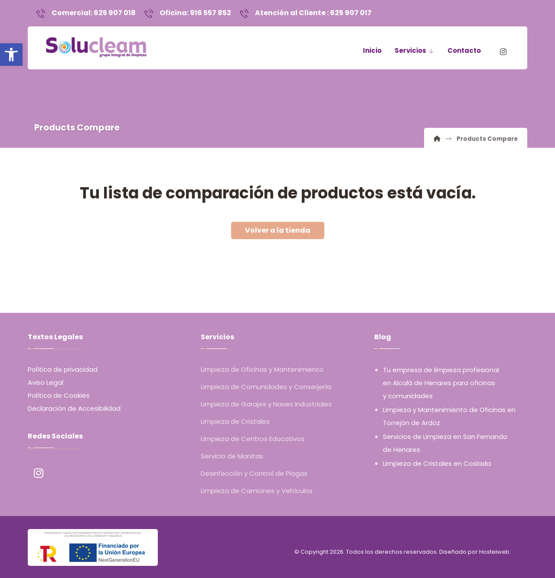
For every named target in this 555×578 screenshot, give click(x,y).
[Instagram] (503, 53)
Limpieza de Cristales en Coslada (437, 463)
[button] (11, 54)
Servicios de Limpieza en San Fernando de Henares (445, 443)
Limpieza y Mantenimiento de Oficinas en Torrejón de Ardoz (449, 417)
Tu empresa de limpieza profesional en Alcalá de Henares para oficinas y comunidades (441, 383)
